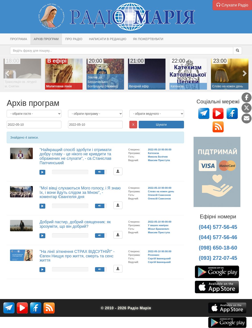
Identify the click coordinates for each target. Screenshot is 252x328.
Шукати (161, 124)
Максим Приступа (159, 160)
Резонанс (153, 255)
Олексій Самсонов (159, 195)
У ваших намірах (158, 225)
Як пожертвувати (148, 39)
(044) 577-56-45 (218, 227)
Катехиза (153, 153)
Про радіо (73, 39)
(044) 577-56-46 (218, 237)
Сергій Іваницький (159, 258)
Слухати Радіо (232, 5)
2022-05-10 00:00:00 (159, 149)
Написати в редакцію (107, 39)
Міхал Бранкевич (158, 229)
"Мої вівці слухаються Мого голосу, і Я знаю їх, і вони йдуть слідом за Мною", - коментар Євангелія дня (80, 192)
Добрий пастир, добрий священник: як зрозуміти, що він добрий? (75, 224)
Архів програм (46, 39)
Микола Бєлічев (158, 156)
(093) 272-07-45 (218, 258)
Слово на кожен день (161, 191)
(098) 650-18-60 (218, 248)
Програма (18, 39)
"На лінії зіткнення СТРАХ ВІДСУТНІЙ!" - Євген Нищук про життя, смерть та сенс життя (76, 256)
